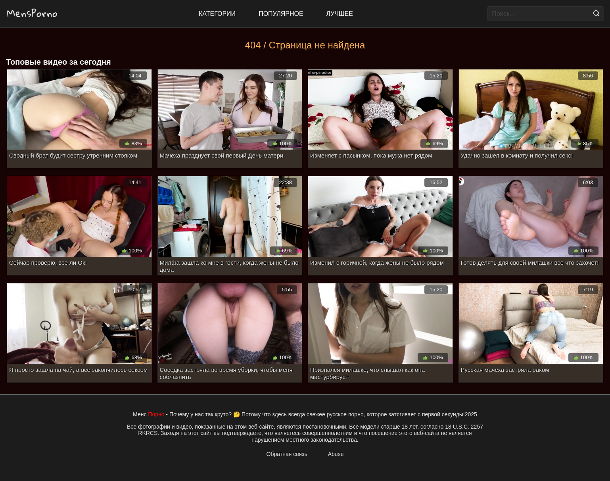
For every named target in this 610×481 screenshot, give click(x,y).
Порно (156, 414)
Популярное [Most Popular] (281, 13)
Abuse (336, 454)
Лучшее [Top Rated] (339, 13)
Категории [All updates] (217, 13)
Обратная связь (287, 454)
